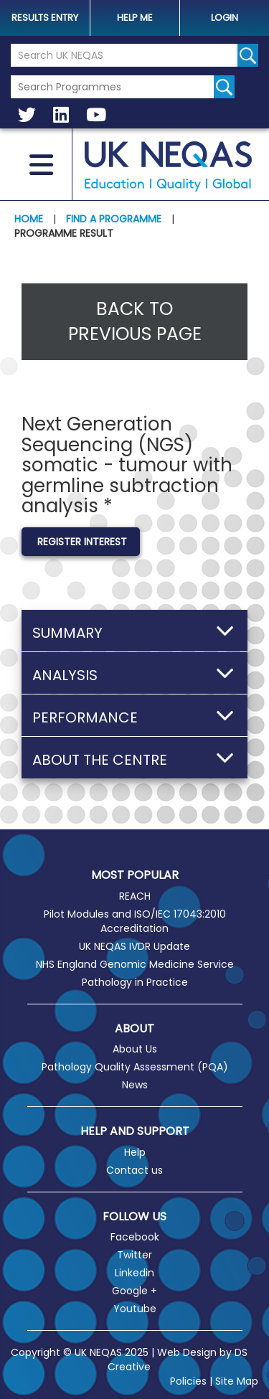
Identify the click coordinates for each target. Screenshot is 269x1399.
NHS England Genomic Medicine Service (135, 964)
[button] (134, 630)
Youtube (134, 1308)
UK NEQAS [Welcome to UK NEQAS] (168, 166)
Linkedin (134, 1273)
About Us (135, 1049)
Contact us (134, 1170)
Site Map (236, 1381)
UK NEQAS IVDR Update (134, 946)
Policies (188, 1381)
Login (224, 17)
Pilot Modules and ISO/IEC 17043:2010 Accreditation (135, 921)
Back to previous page (135, 321)
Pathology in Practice (135, 982)
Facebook (134, 1237)
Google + (134, 1290)
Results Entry (44, 17)
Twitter (134, 1255)
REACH (135, 896)
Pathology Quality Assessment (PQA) (135, 1067)
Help (135, 1152)
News (135, 1085)
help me (135, 17)
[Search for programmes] (224, 86)
